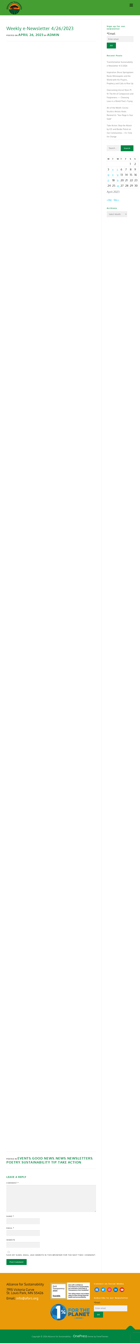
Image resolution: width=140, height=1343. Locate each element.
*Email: (111, 33)
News (61, 1158)
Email (10, 1228)
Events (24, 1158)
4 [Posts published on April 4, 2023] (112, 170)
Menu (131, 5)
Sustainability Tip (39, 1162)
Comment (12, 1183)
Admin (53, 35)
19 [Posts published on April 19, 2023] (118, 180)
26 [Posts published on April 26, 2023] (118, 186)
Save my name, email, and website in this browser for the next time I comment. (51, 1255)
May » (116, 200)
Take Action (69, 1162)
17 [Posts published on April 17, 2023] (108, 180)
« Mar (109, 200)
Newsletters (80, 1158)
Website (10, 1240)
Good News (43, 1158)
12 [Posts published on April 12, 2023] (118, 175)
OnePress (80, 1336)
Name (10, 1216)
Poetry (13, 1162)
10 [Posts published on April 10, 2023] (108, 175)
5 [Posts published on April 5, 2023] (117, 170)
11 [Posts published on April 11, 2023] (112, 175)
